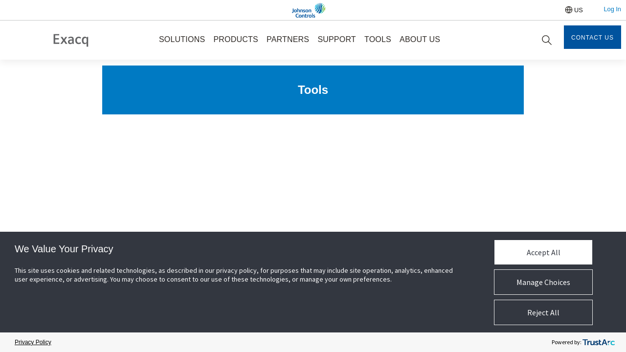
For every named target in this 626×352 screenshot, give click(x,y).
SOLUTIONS (182, 39)
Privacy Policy (33, 342)
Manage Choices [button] (543, 282)
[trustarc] (598, 342)
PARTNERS (288, 39)
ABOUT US (420, 39)
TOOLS (377, 39)
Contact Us (592, 37)
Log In (612, 9)
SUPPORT (336, 39)
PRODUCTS (235, 39)
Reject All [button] (543, 312)
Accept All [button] (543, 252)
